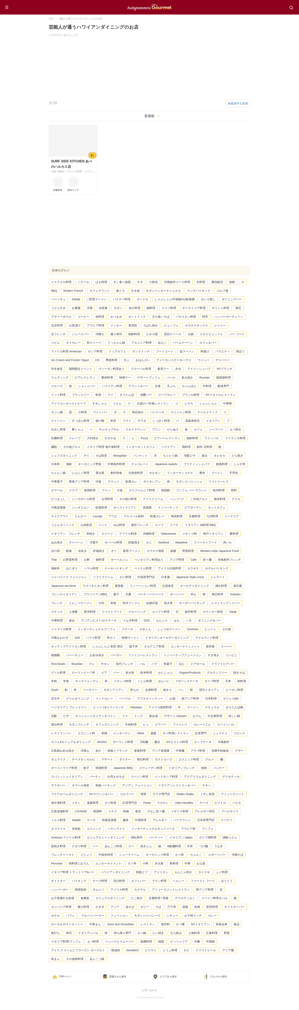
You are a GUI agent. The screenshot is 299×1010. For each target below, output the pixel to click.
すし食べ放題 (122, 282)
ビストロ (220, 802)
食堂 (138, 811)
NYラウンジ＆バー (101, 794)
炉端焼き (99, 551)
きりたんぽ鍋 (234, 707)
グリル (236, 499)
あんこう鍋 (97, 959)
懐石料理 (143, 759)
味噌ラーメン (130, 637)
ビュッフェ (171, 325)
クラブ (73, 490)
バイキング (79, 881)
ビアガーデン (193, 507)
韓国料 (97, 811)
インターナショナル (180, 472)
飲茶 (98, 394)
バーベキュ (58, 299)
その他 (226, 629)
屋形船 (119, 585)
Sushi (54, 689)
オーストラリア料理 (64, 768)
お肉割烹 (86, 525)
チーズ (204, 802)
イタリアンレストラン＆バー (177, 785)
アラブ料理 (198, 750)
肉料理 (241, 681)
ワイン (106, 490)
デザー (239, 750)
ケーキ (91, 820)
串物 (104, 733)
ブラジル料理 (190, 394)
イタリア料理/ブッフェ (66, 941)
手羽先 (233, 472)
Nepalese (181, 542)
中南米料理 (105, 854)
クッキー (116, 325)
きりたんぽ (127, 394)
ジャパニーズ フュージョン (69, 577)
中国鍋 (210, 941)
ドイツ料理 (169, 308)
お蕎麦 (76, 308)
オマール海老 (80, 785)
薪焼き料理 (58, 846)
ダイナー (125, 759)
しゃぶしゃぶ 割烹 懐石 (107, 646)
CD (97, 360)
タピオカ (219, 455)
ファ (125, 716)
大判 (101, 603)
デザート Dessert (175, 716)
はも (177, 620)
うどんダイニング (62, 525)
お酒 (172, 698)
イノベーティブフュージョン (182, 655)
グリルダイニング (77, 698)
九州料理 (212, 516)
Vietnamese (168, 533)
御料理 (100, 559)
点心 (181, 664)
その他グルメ (72, 447)
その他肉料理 (74, 959)
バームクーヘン (183, 342)
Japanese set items (63, 585)
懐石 (238, 308)
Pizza (144, 438)
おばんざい (143, 360)
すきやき (110, 438)
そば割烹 (101, 455)
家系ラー (163, 368)
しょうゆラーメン (169, 629)
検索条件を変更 (238, 103)
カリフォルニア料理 (142, 490)
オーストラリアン (125, 507)
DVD (147, 620)
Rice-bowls (58, 664)
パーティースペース (150, 594)
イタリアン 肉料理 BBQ (200, 525)
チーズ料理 (100, 881)
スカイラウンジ (135, 429)
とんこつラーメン (80, 603)
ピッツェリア (179, 941)
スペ (131, 846)
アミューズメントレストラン (171, 889)
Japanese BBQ (123, 768)
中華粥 (227, 403)
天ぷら (171, 386)
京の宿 (55, 551)
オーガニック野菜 (89, 464)
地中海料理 (58, 802)
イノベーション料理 (143, 585)
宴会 (72, 620)
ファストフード (112, 611)
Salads (76, 820)
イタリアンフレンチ (182, 768)
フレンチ (57, 603)
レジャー (220, 325)
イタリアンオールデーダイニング (167, 637)
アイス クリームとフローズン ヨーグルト (78, 950)
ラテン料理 (159, 881)
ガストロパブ (163, 759)
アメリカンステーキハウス (173, 360)
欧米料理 (146, 672)
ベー (95, 846)
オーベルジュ (119, 559)
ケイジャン (58, 420)
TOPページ (65, 976)
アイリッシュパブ (199, 368)
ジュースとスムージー (119, 941)
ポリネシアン (152, 481)
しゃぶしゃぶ (208, 403)
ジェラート (217, 577)
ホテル (55, 915)
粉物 (126, 811)
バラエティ (222, 351)
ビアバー (161, 724)
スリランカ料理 (235, 438)
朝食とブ (142, 872)
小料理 (82, 412)
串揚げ (204, 351)
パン (181, 689)
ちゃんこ (196, 854)
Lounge (97, 516)
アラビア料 (188, 828)
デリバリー (222, 360)
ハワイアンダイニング (115, 872)
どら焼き (237, 455)
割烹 (113, 420)
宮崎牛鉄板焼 (220, 750)
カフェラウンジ (99, 290)
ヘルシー (178, 881)
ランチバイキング (198, 290)
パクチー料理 (121, 299)
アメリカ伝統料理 (169, 568)
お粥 (86, 559)
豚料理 (234, 533)
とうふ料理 (170, 950)
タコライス (58, 828)
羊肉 (54, 681)
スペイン (217, 472)
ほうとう (227, 881)
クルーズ (57, 386)
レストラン (147, 924)
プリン (156, 429)
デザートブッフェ (148, 377)
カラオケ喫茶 (155, 551)
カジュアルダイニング (110, 898)
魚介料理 (134, 308)
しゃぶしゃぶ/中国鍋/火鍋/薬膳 (174, 299)
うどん (117, 403)
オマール (57, 490)
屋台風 (100, 472)
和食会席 (221, 924)
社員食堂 (168, 585)
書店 (157, 742)
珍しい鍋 (234, 716)
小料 (145, 863)
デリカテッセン (185, 898)
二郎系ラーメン (96, 299)
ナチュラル (212, 707)
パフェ (70, 915)
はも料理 (101, 282)
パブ (154, 664)
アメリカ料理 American (66, 351)
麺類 (54, 447)
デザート (107, 759)
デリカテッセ (231, 776)
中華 (187, 863)
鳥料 (234, 490)
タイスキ (204, 872)
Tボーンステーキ (187, 681)
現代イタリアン (209, 689)
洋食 (98, 481)
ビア (104, 672)
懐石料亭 (217, 594)
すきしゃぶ (99, 403)
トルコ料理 (58, 820)
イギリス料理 (179, 811)
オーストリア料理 (194, 308)
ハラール (83, 282)
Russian (204, 377)
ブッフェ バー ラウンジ (191, 490)
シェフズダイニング (64, 455)
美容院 (132, 325)
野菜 (227, 933)
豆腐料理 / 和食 (159, 898)
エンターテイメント (108, 863)
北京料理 (57, 325)
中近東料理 (215, 716)
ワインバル (211, 438)
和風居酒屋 (109, 820)
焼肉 (204, 768)
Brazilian (77, 664)
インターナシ (122, 733)
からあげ (173, 429)
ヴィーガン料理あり (111, 368)
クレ (92, 664)
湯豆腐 (237, 585)
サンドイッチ (141, 351)
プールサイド (230, 811)
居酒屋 (147, 507)
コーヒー (83, 316)
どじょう (86, 854)
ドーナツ (226, 820)
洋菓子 (94, 542)
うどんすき (58, 308)
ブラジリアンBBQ (95, 594)
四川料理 (119, 881)
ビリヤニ (151, 950)
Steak (233, 611)
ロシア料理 (95, 351)
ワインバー (100, 412)
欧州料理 (219, 490)
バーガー (116, 655)
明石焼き (138, 412)
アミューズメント (232, 794)
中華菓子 (57, 481)
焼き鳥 (168, 603)
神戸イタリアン (213, 533)
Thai (54, 559)
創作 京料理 (204, 447)
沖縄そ (100, 334)
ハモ (189, 620)
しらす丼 (239, 464)
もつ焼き (235, 429)
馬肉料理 (177, 516)
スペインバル (226, 724)
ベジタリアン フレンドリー (69, 707)
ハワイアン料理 (112, 386)
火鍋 (191, 334)
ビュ (146, 724)
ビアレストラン (85, 377)
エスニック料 (86, 733)
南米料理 (219, 499)
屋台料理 (57, 724)
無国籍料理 (223, 377)
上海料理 (194, 933)
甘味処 (76, 828)
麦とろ (120, 290)
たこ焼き (136, 898)
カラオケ (193, 568)
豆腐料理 (194, 516)
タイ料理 (110, 802)
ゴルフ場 (222, 290)
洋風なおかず (60, 637)
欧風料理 (101, 507)
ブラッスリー (80, 394)
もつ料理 (93, 941)
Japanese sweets (166, 464)
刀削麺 (143, 742)
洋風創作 (223, 742)
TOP (51, 18)
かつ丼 (179, 854)
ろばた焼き (150, 325)
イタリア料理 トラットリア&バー (72, 872)
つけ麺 (203, 846)
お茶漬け (75, 325)
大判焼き (92, 438)
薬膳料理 (146, 941)
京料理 (200, 282)
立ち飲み (176, 933)
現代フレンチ (124, 664)
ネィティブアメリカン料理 (68, 646)
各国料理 (90, 490)
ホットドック (137, 316)
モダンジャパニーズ (147, 915)
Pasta (147, 802)
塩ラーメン (187, 351)
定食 (158, 386)
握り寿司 (116, 334)
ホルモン (155, 472)
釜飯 (153, 733)
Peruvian (56, 863)
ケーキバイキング (116, 568)
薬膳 (173, 551)
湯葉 (185, 906)
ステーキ (127, 629)
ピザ (66, 716)
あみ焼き (57, 542)
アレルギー (160, 820)
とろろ (188, 403)
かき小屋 (152, 334)
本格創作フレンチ (229, 559)
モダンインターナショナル (163, 290)
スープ (159, 525)
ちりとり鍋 (170, 455)
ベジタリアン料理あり (148, 559)
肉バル (227, 542)
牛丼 (190, 846)
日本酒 (165, 577)
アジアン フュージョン (137, 785)
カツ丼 (132, 863)
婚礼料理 (221, 585)
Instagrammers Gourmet (149, 7)
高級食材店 (192, 420)
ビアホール (198, 664)
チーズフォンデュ (86, 681)
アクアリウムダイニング (200, 776)
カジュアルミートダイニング (106, 837)
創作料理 (190, 611)
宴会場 (153, 716)
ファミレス (180, 724)
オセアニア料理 (154, 646)
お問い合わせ (149, 990)
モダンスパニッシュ (189, 481)
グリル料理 (58, 672)
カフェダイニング (107, 724)
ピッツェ (210, 629)
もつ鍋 (141, 933)
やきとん (145, 629)
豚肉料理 (107, 377)
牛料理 (207, 386)
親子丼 (133, 646)
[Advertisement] (149, 68)
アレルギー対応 (205, 811)
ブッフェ (207, 828)
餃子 (86, 768)
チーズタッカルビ (83, 759)
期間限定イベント (80, 368)
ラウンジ (113, 481)
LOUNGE (81, 811)
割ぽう (240, 351)
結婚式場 (152, 603)
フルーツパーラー (92, 915)
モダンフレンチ (79, 724)
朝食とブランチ (118, 750)
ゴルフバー (127, 794)
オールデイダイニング (194, 585)
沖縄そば (237, 854)
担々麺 (207, 559)
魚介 (98, 750)
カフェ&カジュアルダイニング (71, 742)
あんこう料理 (113, 846)
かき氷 (100, 906)
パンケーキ (157, 412)
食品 (236, 924)
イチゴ (112, 811)
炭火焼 (129, 672)
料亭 (205, 316)
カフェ (198, 429)
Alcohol (102, 742)
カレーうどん (202, 724)
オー (114, 551)
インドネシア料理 (166, 776)
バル (142, 664)
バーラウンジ (182, 820)
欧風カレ (131, 481)
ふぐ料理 (222, 872)
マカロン (163, 802)
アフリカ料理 (128, 533)
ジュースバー (80, 334)
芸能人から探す (118, 976)
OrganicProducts (190, 672)
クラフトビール (206, 950)
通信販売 (217, 282)
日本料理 (211, 698)
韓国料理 (101, 768)
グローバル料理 (141, 368)
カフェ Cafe (231, 698)
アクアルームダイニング (67, 794)
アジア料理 (177, 559)
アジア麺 (228, 950)
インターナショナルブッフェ (96, 629)
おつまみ (116, 316)
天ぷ (126, 360)
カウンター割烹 (213, 611)
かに (149, 542)
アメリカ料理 (119, 889)
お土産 (201, 863)
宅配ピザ (189, 455)
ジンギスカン (80, 507)
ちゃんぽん (189, 386)
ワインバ (203, 360)
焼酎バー (146, 394)
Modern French (73, 290)
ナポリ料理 (79, 846)
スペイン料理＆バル (214, 898)
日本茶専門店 (205, 820)
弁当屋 (159, 863)
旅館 (232, 282)
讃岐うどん (230, 837)
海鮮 (69, 464)
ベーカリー (90, 689)
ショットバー (87, 386)
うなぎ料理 (130, 620)
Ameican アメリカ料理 (66, 837)
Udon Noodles (184, 802)
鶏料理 (186, 447)
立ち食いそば (160, 316)
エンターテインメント (185, 646)
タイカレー (73, 342)
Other (140, 733)
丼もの (134, 689)
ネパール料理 (113, 542)
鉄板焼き (134, 542)
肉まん (55, 959)
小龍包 (153, 282)
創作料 (165, 924)
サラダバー (58, 785)
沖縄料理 (148, 533)
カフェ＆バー (208, 342)
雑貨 (161, 941)
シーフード (216, 429)
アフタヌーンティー (150, 698)
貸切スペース (172, 334)
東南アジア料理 (79, 481)
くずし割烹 (207, 794)
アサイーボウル (61, 316)
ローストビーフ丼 (83, 672)
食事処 (85, 898)
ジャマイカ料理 (61, 629)
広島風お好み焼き (62, 750)
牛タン (105, 664)
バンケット (140, 455)
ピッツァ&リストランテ (108, 707)
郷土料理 (83, 906)
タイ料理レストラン (176, 733)
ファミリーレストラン (142, 655)
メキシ (76, 802)
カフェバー (138, 881)
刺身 (197, 906)
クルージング (137, 611)
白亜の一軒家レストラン (153, 403)
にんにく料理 (80, 472)
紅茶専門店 (130, 802)
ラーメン (193, 707)
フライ (127, 420)
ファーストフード (205, 542)
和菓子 (168, 664)
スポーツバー (216, 854)
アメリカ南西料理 (160, 707)
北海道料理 (135, 472)
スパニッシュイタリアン (67, 776)
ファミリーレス (218, 481)
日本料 (55, 464)
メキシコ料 (189, 533)
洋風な (85, 750)
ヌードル (142, 299)
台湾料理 (107, 499)
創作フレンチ (140, 525)
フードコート (164, 351)
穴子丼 (171, 906)
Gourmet (192, 629)
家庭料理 (140, 750)
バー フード (237, 334)
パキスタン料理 (186, 316)
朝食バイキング (106, 785)
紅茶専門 (201, 733)
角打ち (55, 933)
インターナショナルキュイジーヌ (153, 828)
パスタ (236, 802)
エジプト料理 (160, 611)
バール (171, 377)
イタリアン (213, 420)
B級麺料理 (174, 846)
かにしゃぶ (165, 672)
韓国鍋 (165, 490)
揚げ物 (100, 420)
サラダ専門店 (161, 794)
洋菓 (90, 308)
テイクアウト (60, 516)
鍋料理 (151, 308)
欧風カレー (157, 516)
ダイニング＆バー (209, 620)
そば (158, 906)
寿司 (69, 933)
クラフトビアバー (223, 664)
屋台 (204, 455)
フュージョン (119, 915)
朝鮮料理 (134, 334)
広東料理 (212, 933)
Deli (77, 637)
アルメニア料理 (141, 342)
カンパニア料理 (61, 906)
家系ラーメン (131, 551)
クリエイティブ (207, 412)
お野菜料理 (70, 559)
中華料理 (57, 620)
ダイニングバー (232, 299)
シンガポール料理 (83, 499)
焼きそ (167, 689)
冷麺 (197, 941)
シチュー (172, 915)
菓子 (116, 594)
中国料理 (140, 820)
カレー (212, 915)
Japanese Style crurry (190, 577)
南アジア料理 (190, 698)
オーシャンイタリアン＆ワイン (95, 716)
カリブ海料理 (207, 837)
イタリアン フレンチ (65, 533)
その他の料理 (128, 499)
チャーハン (76, 542)
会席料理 (151, 689)
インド (102, 525)
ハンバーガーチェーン (228, 316)
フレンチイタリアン (64, 594)
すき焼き (213, 655)
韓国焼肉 (80, 889)
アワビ (113, 516)
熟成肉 (115, 950)
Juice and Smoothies (120, 924)
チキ (140, 282)
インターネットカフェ (140, 447)
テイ (110, 394)
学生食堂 (57, 368)
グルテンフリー (217, 672)
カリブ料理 (212, 681)
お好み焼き (97, 655)
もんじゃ (162, 620)
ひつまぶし (58, 499)
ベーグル (125, 698)
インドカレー (104, 698)
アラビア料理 (95, 325)
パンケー (219, 768)
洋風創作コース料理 (177, 282)
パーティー (156, 837)
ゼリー (144, 906)
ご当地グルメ (199, 499)
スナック (57, 611)
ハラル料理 (91, 568)
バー (116, 672)
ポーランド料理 (123, 742)
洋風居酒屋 (58, 507)
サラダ (141, 420)
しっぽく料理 (161, 420)
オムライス (58, 759)
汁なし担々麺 (156, 811)
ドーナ (174, 525)
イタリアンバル (88, 933)
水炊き (82, 551)
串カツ (111, 637)
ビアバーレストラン (167, 438)
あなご (162, 342)
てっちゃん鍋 (116, 342)
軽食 (69, 551)
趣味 (126, 820)
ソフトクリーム (103, 577)
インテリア (231, 516)
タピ (186, 950)
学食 (66, 681)
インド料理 (58, 394)
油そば (129, 906)
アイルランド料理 (206, 637)
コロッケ (239, 733)
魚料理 (100, 316)
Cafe (193, 559)
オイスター (58, 881)
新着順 (149, 116)
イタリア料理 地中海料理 (103, 447)
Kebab (76, 299)
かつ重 (180, 924)
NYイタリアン (200, 924)
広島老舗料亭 (60, 811)
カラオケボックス (196, 325)
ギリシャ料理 (220, 308)
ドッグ (138, 716)
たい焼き (158, 933)
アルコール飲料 (134, 516)
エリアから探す (168, 976)
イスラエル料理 (61, 282)
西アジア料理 (204, 889)
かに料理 (125, 577)
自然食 (103, 308)
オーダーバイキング (192, 603)
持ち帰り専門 (122, 933)
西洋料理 (90, 611)
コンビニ (231, 655)
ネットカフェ (216, 507)
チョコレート (140, 464)
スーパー (227, 646)
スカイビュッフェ (211, 334)
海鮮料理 (192, 438)
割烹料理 (212, 906)
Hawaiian (136, 707)
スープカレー (167, 394)
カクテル (140, 889)
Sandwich (132, 950)
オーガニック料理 (157, 854)
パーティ (95, 776)
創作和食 (116, 472)
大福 (120, 490)
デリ (86, 455)
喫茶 (143, 794)
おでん (197, 716)
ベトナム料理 (143, 568)
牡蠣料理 (57, 438)
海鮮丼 (55, 568)
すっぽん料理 (80, 420)
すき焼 (135, 290)
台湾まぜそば (116, 776)
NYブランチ (224, 368)
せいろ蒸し (208, 299)
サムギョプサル (109, 429)
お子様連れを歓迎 (62, 898)
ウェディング (60, 377)
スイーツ (107, 533)
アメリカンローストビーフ (68, 403)
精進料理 (222, 464)
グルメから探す (218, 976)
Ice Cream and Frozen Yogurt (70, 360)
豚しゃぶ (77, 429)
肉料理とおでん (79, 863)
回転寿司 (136, 837)
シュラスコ (220, 733)
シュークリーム (129, 854)
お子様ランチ (193, 915)
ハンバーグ (176, 499)
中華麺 (180, 750)
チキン (206, 785)
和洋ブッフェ (131, 603)
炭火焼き (187, 377)
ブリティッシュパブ (197, 464)
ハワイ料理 (93, 637)
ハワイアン (168, 447)
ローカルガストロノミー (67, 924)
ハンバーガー (60, 889)
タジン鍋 (57, 412)
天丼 (228, 681)
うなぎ (218, 846)
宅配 (54, 716)
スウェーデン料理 (150, 768)
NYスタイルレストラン (221, 394)
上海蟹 (73, 611)
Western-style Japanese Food (219, 551)
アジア (114, 906)
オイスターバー (234, 906)
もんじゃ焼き (183, 872)
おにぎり (72, 568)
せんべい (164, 681)
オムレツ (98, 889)
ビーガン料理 (234, 689)
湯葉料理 (92, 802)
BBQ (54, 290)
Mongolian (120, 455)
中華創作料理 (116, 464)
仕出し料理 (58, 429)
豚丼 (202, 472)
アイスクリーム (153, 499)
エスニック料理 (189, 759)
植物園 (55, 655)
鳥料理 (174, 863)
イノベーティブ (168, 507)
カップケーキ (203, 742)
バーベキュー (74, 655)
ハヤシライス (116, 828)
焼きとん (146, 846)
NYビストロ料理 (177, 742)
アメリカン (161, 872)
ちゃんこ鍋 (58, 472)
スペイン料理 (139, 776)
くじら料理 (144, 681)
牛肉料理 (131, 724)
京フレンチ (58, 334)
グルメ (209, 759)
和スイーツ (94, 342)
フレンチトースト (62, 854)
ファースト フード (203, 881)
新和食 (210, 646)
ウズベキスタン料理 (95, 585)
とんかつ (80, 516)
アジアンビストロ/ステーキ (99, 620)
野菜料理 (188, 551)
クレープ (75, 438)
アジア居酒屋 (160, 750)
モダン (118, 308)
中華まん (95, 924)
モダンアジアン (114, 689)
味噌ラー (125, 377)
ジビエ (55, 342)
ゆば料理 (119, 525)
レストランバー (61, 733)
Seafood (163, 542)
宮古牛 (55, 698)
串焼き (90, 533)
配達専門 (223, 386)
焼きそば (239, 672)
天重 (128, 594)
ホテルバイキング (216, 568)
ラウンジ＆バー (138, 386)
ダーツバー (177, 594)
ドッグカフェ (117, 351)
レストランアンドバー (225, 603)
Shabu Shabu (185, 794)
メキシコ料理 (122, 681)
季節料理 (111, 360)
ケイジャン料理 (181, 412)
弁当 (178, 368)
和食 (113, 603)
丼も (193, 594)
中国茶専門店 (146, 577)
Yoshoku (235, 594)
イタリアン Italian (180, 837)
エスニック (94, 828)
